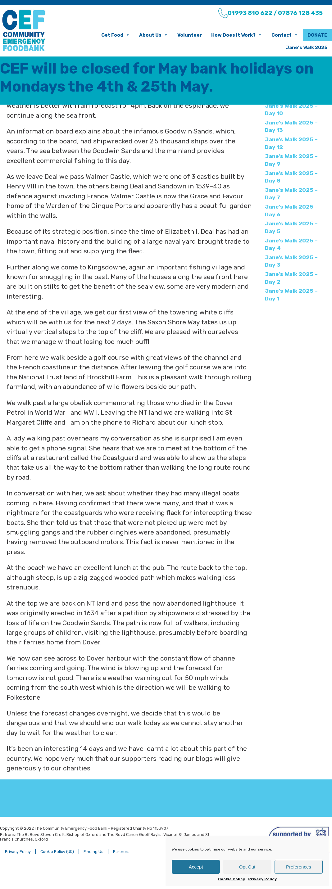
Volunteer (179, 35)
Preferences (298, 866)
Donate (307, 35)
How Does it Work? (226, 35)
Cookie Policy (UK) (68, 874)
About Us (143, 35)
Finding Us (104, 874)
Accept (196, 866)
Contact (274, 35)
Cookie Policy (231, 879)
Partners (132, 874)
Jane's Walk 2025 (296, 47)
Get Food (105, 35)
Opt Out (247, 866)
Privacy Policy (262, 879)
